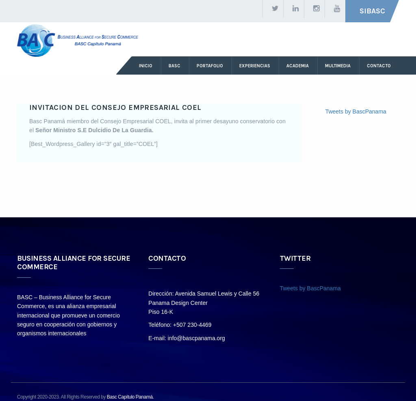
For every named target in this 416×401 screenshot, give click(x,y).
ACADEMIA (297, 66)
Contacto (379, 66)
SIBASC (372, 10)
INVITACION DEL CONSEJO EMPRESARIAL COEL (115, 107)
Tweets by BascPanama (355, 111)
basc (174, 66)
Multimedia (338, 66)
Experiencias (254, 66)
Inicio (145, 66)
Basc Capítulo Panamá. (130, 397)
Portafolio (210, 66)
